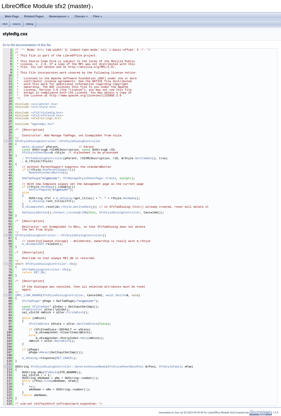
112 (7, 367)
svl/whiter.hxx (44, 104)
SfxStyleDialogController (119, 212)
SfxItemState (39, 324)
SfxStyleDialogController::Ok (49, 264)
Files (97, 16)
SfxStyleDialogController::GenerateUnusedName (68, 367)
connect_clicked (66, 212)
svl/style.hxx (43, 107)
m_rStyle (65, 207)
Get (84, 338)
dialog (29, 24)
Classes (81, 16)
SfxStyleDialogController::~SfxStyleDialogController (59, 235)
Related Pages (34, 16)
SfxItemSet (40, 307)
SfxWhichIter (32, 310)
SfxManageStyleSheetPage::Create (89, 178)
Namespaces (59, 16)
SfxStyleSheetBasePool (126, 367)
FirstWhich (75, 312)
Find (47, 381)
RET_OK (39, 272)
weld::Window (32, 147)
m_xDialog (64, 198)
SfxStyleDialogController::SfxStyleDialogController (58, 141)
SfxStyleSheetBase (36, 153)
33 (7, 141)
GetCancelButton (35, 212)
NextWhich (62, 341)
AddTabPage (30, 178)
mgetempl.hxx (42, 124)
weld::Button (116, 295)
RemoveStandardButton (46, 173)
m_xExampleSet (33, 207)
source (17, 24)
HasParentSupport (56, 170)
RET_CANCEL (64, 358)
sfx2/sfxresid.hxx (46, 115)
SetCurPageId (39, 190)
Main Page (12, 16)
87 (7, 295)
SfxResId (51, 372)
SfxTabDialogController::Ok (44, 270)
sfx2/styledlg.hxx (46, 113)
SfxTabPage (30, 301)
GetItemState (87, 324)
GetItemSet (143, 158)
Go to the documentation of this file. (27, 45)
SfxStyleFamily (171, 367)
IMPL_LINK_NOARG (28, 295)
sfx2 (4, 24)
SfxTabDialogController (44, 158)
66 (7, 235)
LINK (83, 212)
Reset (45, 352)
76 (7, 264)
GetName (47, 187)
